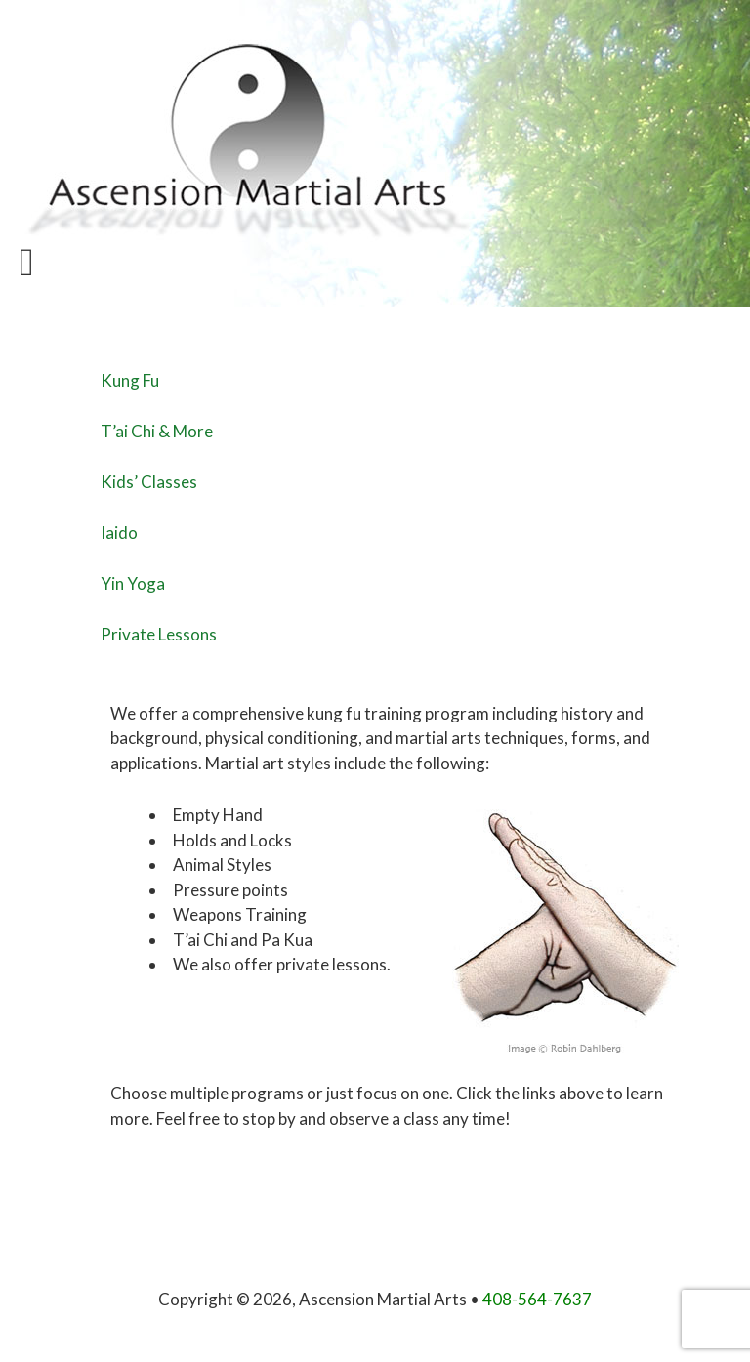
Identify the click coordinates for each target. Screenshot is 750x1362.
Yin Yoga (133, 583)
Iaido (119, 532)
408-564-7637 (537, 1299)
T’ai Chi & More (157, 431)
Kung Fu (130, 380)
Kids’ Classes (149, 482)
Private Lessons (159, 634)
